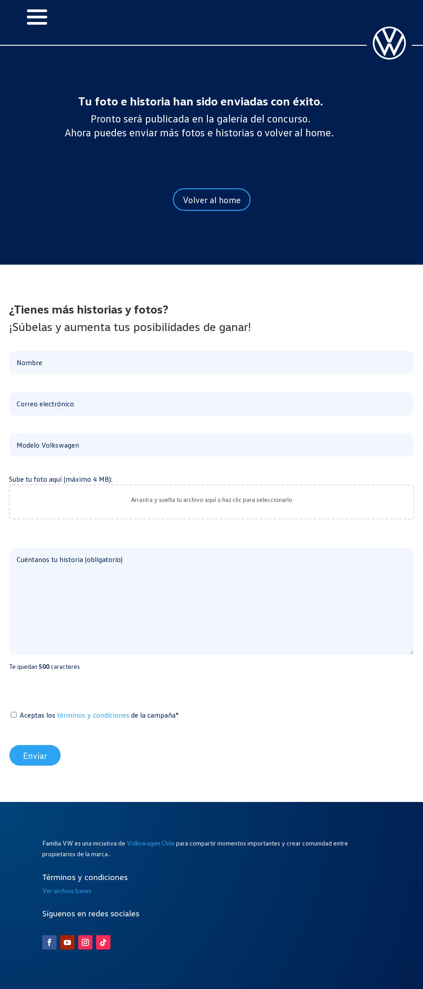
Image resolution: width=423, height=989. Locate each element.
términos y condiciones (93, 714)
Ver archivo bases (66, 890)
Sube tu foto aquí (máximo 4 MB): (211, 497)
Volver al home (212, 199)
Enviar (35, 755)
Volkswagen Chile (151, 843)
